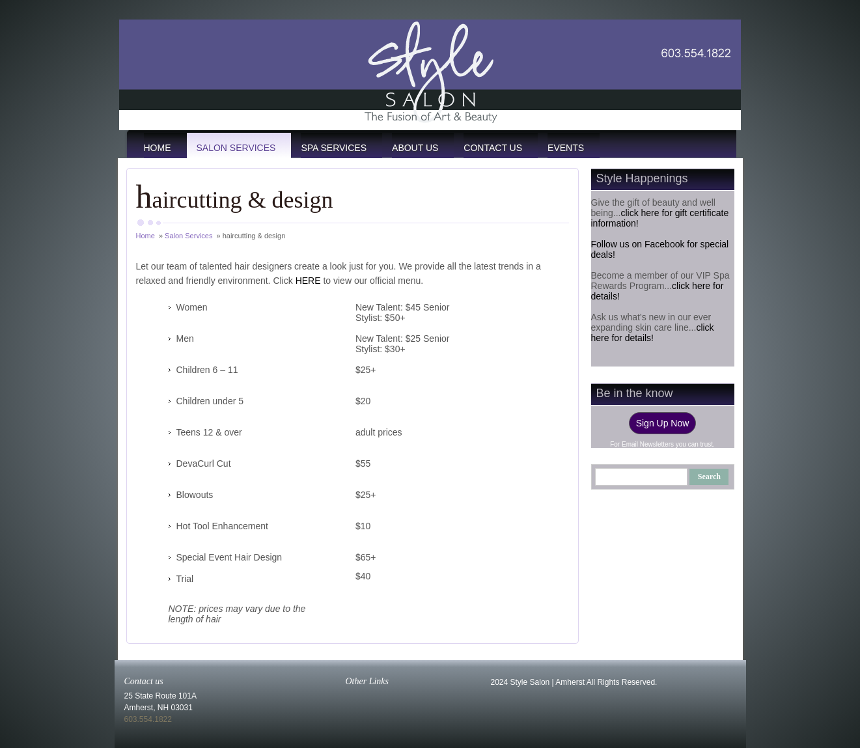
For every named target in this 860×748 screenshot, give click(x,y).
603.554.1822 (148, 719)
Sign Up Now (662, 423)
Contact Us (493, 148)
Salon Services (236, 148)
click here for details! (652, 332)
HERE (308, 280)
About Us (415, 148)
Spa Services (334, 148)
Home (157, 148)
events (566, 148)
